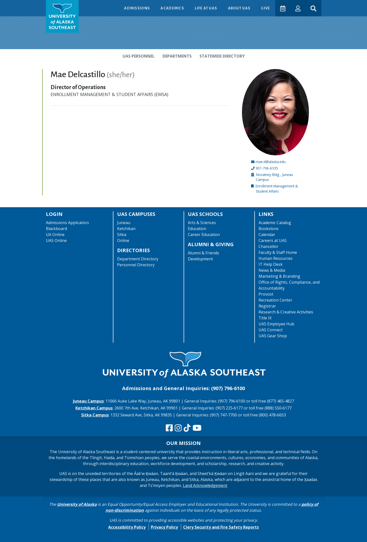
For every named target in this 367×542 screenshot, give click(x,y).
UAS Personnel (139, 56)
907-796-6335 (267, 168)
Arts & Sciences (202, 222)
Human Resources (276, 258)
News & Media (272, 270)
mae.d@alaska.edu (271, 161)
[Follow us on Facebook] (169, 428)
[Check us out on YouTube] (197, 428)
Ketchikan (126, 228)
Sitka (121, 234)
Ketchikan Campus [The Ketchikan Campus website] (94, 408)
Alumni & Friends (203, 253)
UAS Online (56, 240)
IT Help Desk (271, 264)
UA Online (55, 234)
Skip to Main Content (23, 5)
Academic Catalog (275, 222)
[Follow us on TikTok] (187, 428)
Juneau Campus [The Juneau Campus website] (88, 401)
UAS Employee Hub (276, 324)
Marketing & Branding (279, 276)
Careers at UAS (273, 240)
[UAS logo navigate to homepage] (62, 16)
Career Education (204, 234)
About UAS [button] (239, 8)
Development (200, 259)
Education (197, 228)
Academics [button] (173, 8)
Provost (266, 294)
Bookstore (268, 228)
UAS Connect (271, 330)
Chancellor (268, 246)
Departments (177, 56)
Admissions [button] (137, 8)
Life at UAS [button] (206, 8)
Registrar (267, 306)
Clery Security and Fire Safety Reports (221, 527)
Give (265, 8)
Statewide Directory (222, 56)
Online (123, 240)
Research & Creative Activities (286, 312)
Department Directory (137, 259)
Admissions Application (67, 222)
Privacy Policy (164, 527)
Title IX (265, 318)
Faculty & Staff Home (278, 252)
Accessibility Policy (127, 527)
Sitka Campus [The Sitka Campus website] (95, 415)
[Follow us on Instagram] (178, 428)
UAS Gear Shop (273, 336)
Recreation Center (275, 300)
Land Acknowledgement (205, 485)
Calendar (267, 234)
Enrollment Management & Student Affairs (277, 188)
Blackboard (56, 228)
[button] (297, 8)
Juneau (123, 222)
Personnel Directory (136, 265)
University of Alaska (77, 504)
